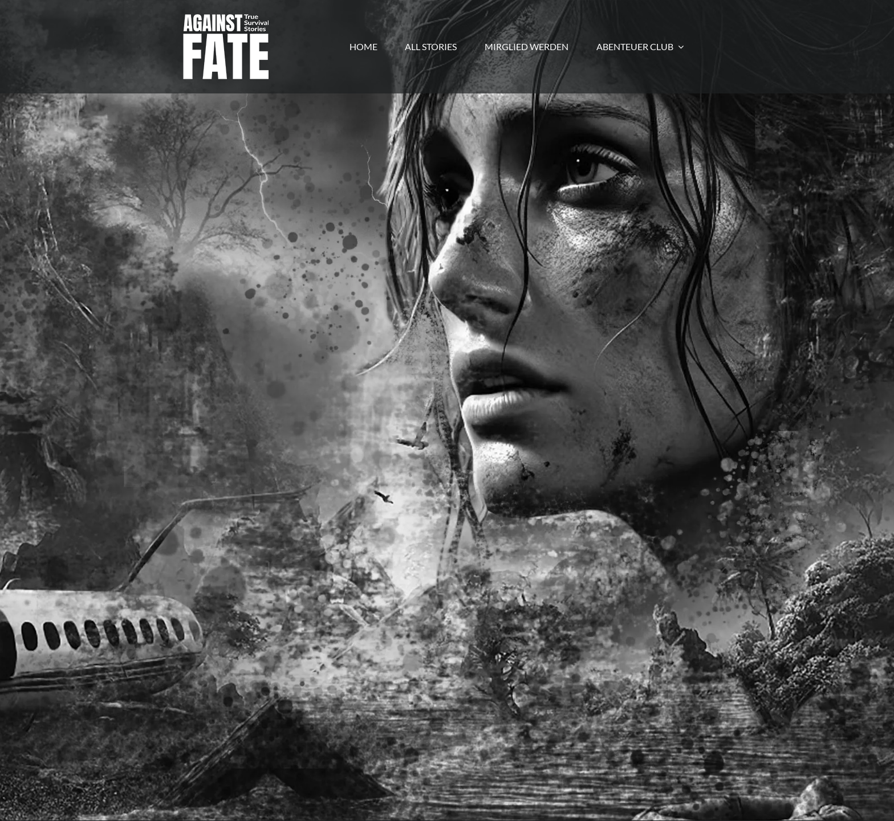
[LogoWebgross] (226, 18)
